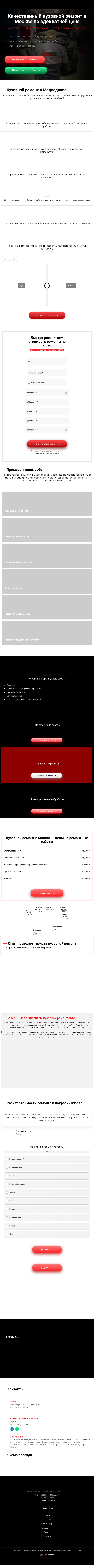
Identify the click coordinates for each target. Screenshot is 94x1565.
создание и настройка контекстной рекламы (56, 1551)
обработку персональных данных (47, 453)
